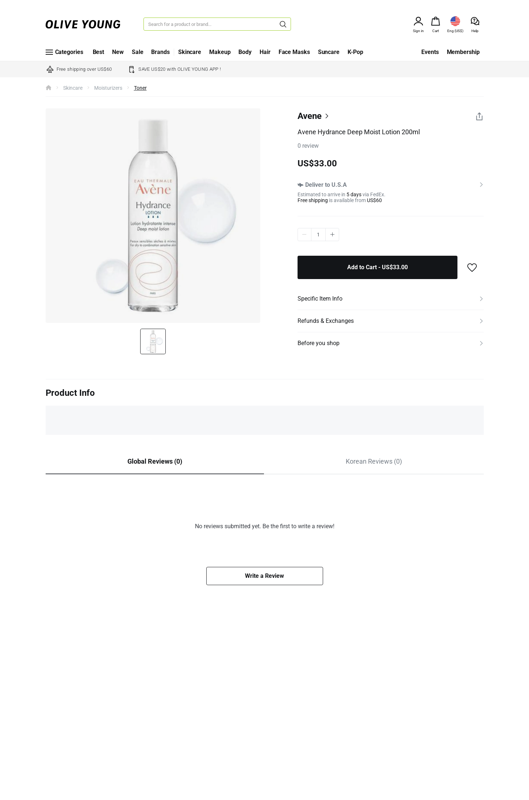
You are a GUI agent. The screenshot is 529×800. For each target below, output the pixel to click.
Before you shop (319, 343)
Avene (310, 116)
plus (332, 234)
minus (304, 234)
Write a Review (264, 575)
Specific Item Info (320, 298)
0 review (308, 145)
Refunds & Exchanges (326, 320)
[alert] (435, 20)
